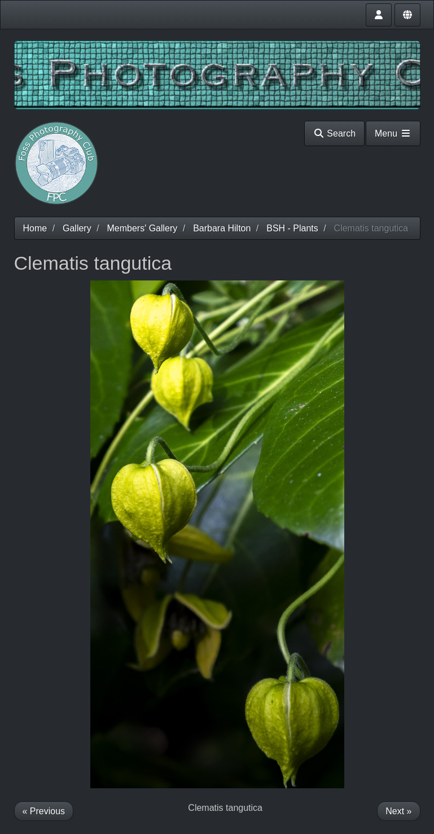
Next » (398, 811)
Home (35, 228)
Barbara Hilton (222, 228)
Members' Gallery (142, 228)
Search (334, 133)
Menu (393, 133)
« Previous (44, 811)
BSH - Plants (292, 228)
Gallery (77, 228)
